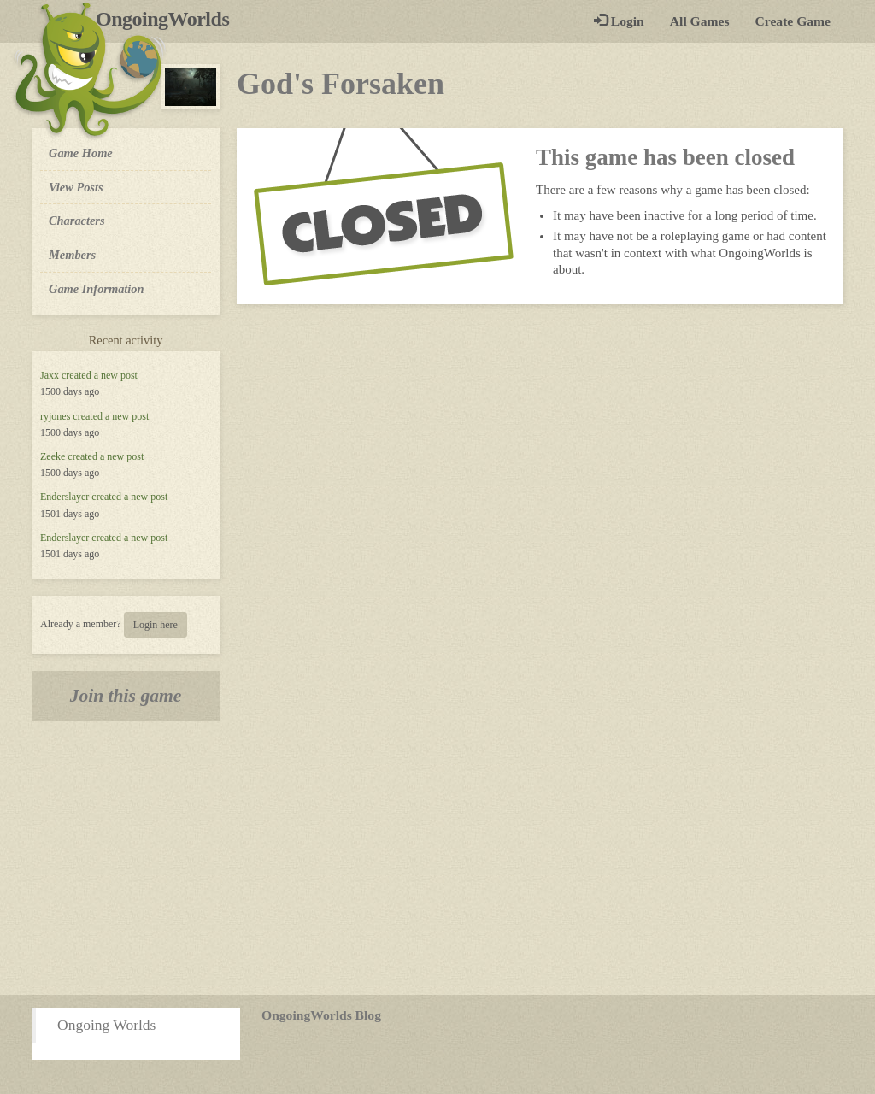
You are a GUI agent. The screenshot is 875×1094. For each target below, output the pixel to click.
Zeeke (52, 456)
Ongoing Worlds (106, 1024)
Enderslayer (64, 497)
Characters (76, 219)
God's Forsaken (340, 84)
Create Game (793, 21)
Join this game (126, 695)
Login (619, 21)
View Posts (76, 187)
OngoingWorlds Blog (321, 1015)
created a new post (100, 375)
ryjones (55, 416)
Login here (155, 625)
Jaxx (49, 375)
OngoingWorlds (169, 19)
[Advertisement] (437, 858)
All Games (700, 21)
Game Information (96, 289)
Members (72, 255)
